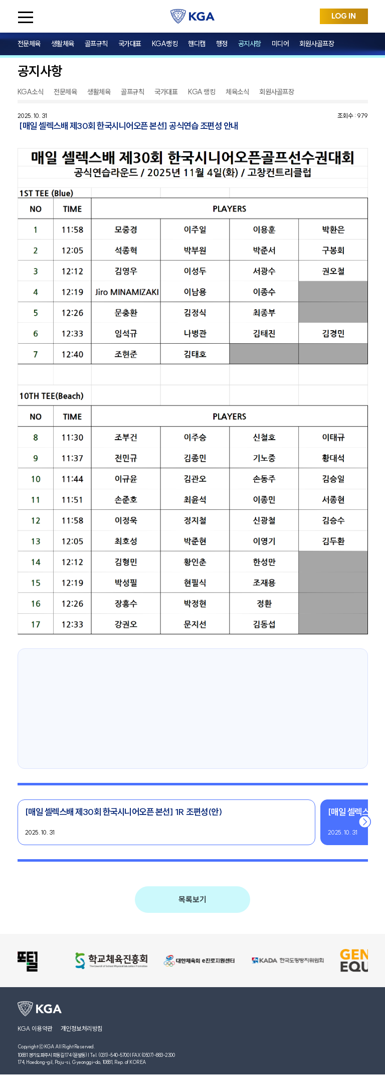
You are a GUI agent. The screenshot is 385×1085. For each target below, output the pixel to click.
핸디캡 (197, 43)
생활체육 (62, 43)
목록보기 (192, 899)
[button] (365, 822)
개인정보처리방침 (82, 1028)
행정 (222, 43)
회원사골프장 (316, 43)
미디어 (280, 43)
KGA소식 (31, 91)
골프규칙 (96, 43)
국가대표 (129, 43)
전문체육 (29, 43)
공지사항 (249, 43)
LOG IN (343, 16)
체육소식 (237, 91)
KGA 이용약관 (35, 1028)
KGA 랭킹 (201, 91)
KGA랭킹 (165, 43)
